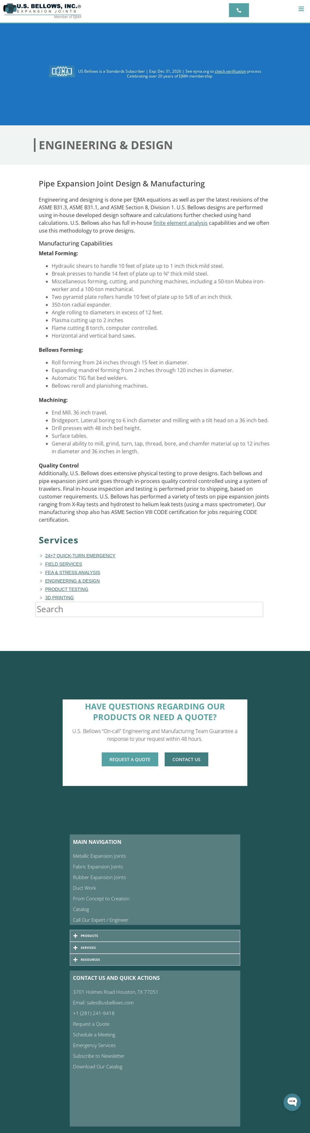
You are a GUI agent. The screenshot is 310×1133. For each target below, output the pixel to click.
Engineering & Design (72, 580)
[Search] (269, 609)
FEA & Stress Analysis (72, 572)
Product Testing (66, 589)
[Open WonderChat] (292, 1102)
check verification (230, 71)
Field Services (63, 564)
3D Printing (59, 597)
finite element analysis (180, 222)
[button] (301, 9)
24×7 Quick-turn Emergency (80, 555)
